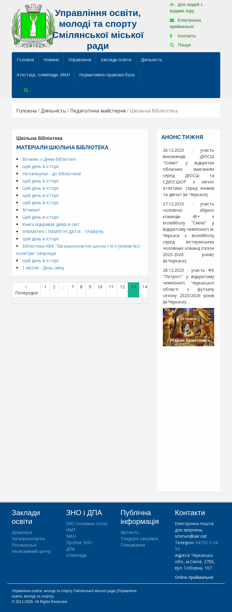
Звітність (130, 532)
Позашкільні (24, 545)
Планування (133, 545)
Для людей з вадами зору (186, 7)
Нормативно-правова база (107, 75)
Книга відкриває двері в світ (50, 224)
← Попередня (26, 290)
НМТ (71, 530)
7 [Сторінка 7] (72, 287)
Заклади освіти (116, 59)
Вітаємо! (31, 210)
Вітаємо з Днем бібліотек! (49, 159)
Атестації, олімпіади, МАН (43, 75)
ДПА (70, 549)
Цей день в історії (40, 166)
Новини (51, 59)
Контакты (183, 35)
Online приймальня (194, 577)
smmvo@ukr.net (191, 536)
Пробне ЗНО (79, 542)
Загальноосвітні (28, 538)
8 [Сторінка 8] (81, 287)
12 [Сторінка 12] (122, 287)
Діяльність (151, 59)
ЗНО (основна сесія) (86, 523)
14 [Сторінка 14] (144, 287)
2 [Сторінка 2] (54, 287)
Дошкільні (22, 532)
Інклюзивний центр (31, 551)
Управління (79, 59)
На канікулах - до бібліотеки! (51, 173)
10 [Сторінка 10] (100, 287)
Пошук (180, 45)
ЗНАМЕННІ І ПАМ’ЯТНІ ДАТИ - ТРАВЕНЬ (63, 231)
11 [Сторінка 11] (111, 287)
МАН (71, 536)
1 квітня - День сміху (43, 268)
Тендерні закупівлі (139, 538)
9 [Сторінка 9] (90, 287)
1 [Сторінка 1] (45, 287)
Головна (25, 59)
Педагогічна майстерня (98, 110)
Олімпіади (76, 555)
